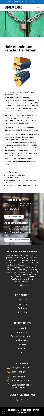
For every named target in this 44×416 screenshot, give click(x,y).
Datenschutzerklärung (22, 336)
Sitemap (22, 348)
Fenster (23, 300)
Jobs (22, 352)
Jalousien (22, 312)
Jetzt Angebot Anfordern (18, 240)
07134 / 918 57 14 (14, 2)
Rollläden (23, 308)
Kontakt (22, 328)
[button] (3, 412)
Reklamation (22, 340)
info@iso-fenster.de (21, 367)
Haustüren (23, 304)
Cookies (22, 344)
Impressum (22, 332)
